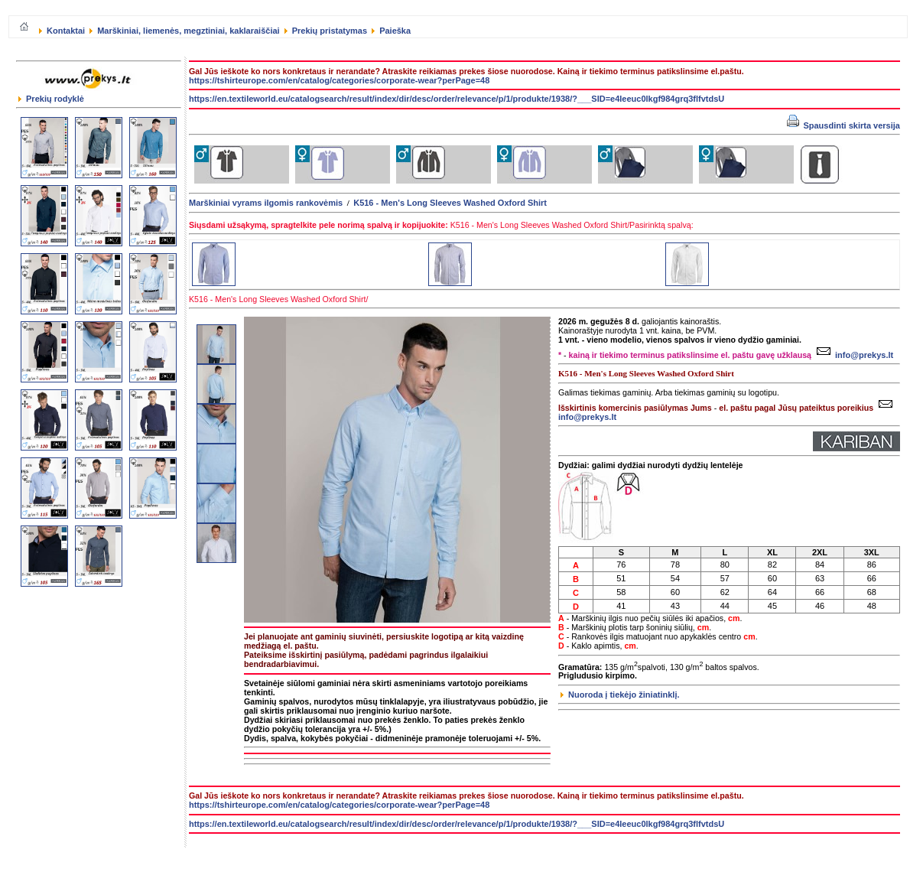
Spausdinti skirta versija (843, 125)
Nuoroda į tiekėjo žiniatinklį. (620, 694)
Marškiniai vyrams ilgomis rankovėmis (266, 202)
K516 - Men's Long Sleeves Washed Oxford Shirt (450, 202)
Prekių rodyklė (51, 98)
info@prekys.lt (853, 355)
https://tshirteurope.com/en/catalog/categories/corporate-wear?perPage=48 (339, 80)
